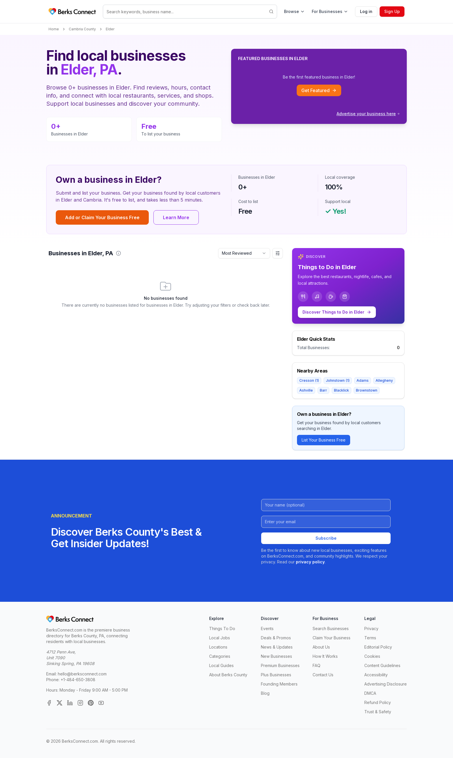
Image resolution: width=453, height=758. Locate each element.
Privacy (371, 628)
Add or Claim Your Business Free (102, 217)
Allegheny (384, 380)
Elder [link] (110, 29)
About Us (321, 647)
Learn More (176, 217)
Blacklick (341, 390)
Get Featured (319, 90)
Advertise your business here (368, 113)
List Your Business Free (324, 439)
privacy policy (310, 561)
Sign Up (392, 11)
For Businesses (330, 11)
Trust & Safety (377, 711)
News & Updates (277, 647)
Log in (366, 11)
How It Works (325, 656)
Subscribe (326, 538)
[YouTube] (101, 703)
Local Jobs (219, 637)
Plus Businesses (276, 674)
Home (54, 29)
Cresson (309, 380)
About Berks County (228, 674)
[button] (118, 253)
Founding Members (279, 683)
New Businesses (276, 656)
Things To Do (222, 628)
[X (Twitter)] (59, 703)
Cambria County (82, 29)
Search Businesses (331, 628)
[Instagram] (80, 703)
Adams (363, 380)
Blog (265, 693)
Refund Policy (377, 702)
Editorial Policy (378, 647)
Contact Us (323, 674)
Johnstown (338, 380)
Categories (219, 656)
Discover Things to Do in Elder (336, 312)
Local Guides (221, 665)
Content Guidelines (382, 665)
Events (267, 628)
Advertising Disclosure (385, 683)
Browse (294, 11)
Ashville (306, 390)
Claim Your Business (331, 637)
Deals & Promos (276, 637)
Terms (370, 637)
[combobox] (244, 253)
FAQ (316, 665)
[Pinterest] (91, 703)
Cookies (372, 656)
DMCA (370, 693)
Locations (218, 647)
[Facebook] (49, 703)
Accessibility (376, 674)
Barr (323, 390)
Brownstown (366, 390)
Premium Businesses (280, 665)
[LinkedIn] (70, 703)
